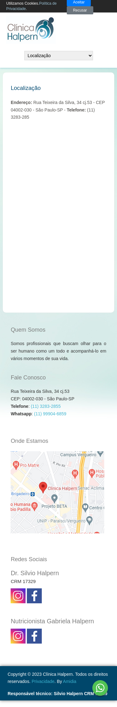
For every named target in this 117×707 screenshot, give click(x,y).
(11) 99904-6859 (50, 413)
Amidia (69, 681)
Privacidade (43, 681)
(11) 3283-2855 (46, 406)
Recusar (80, 10)
